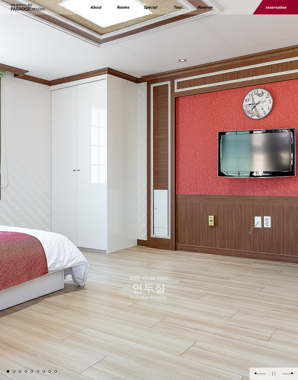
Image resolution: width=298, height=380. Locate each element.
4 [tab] (26, 371)
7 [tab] (43, 371)
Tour (177, 7)
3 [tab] (20, 371)
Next (288, 374)
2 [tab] (14, 371)
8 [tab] (49, 371)
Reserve (204, 7)
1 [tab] (8, 371)
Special (150, 7)
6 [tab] (38, 371)
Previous (259, 374)
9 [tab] (55, 371)
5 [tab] (32, 371)
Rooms (123, 7)
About (95, 7)
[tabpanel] (149, 190)
